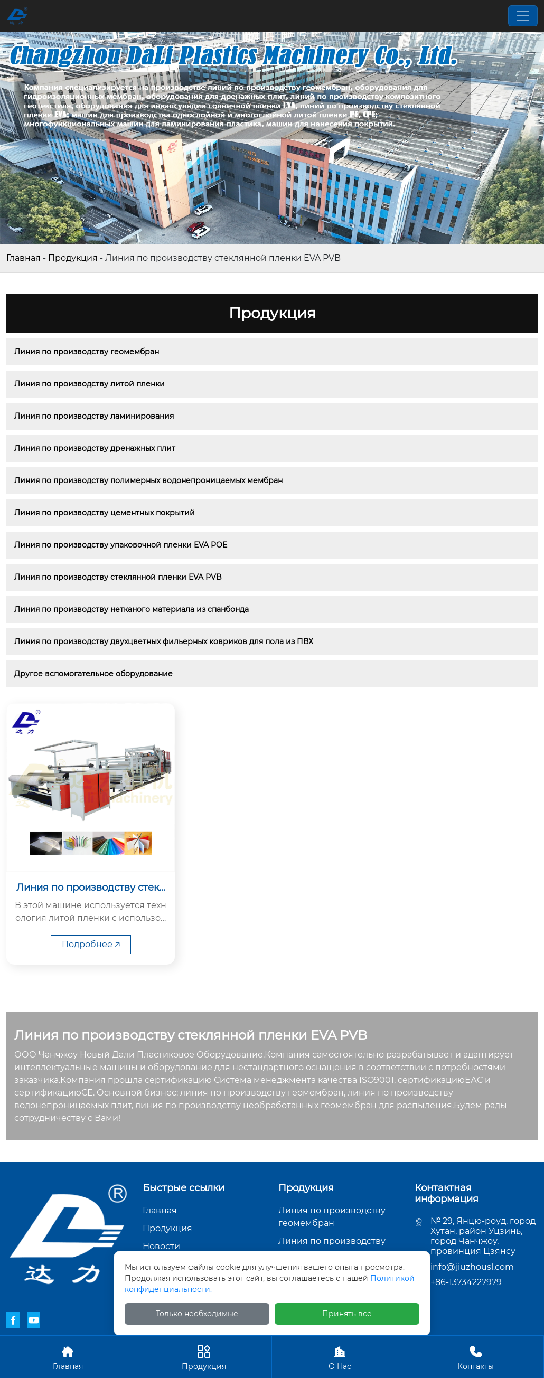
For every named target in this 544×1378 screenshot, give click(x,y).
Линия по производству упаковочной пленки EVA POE (120, 545)
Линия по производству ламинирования (94, 416)
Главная (23, 258)
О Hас (340, 1356)
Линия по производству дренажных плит (94, 448)
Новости (161, 1246)
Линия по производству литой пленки (89, 384)
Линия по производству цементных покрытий (104, 512)
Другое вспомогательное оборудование (93, 673)
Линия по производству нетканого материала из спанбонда (131, 609)
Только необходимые (197, 1313)
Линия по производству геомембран (86, 351)
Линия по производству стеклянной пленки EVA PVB (118, 577)
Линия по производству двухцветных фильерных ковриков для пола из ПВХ (163, 641)
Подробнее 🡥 (91, 944)
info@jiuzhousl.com (472, 1267)
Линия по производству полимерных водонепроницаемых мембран (148, 480)
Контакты (476, 1356)
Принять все (347, 1313)
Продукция (73, 258)
